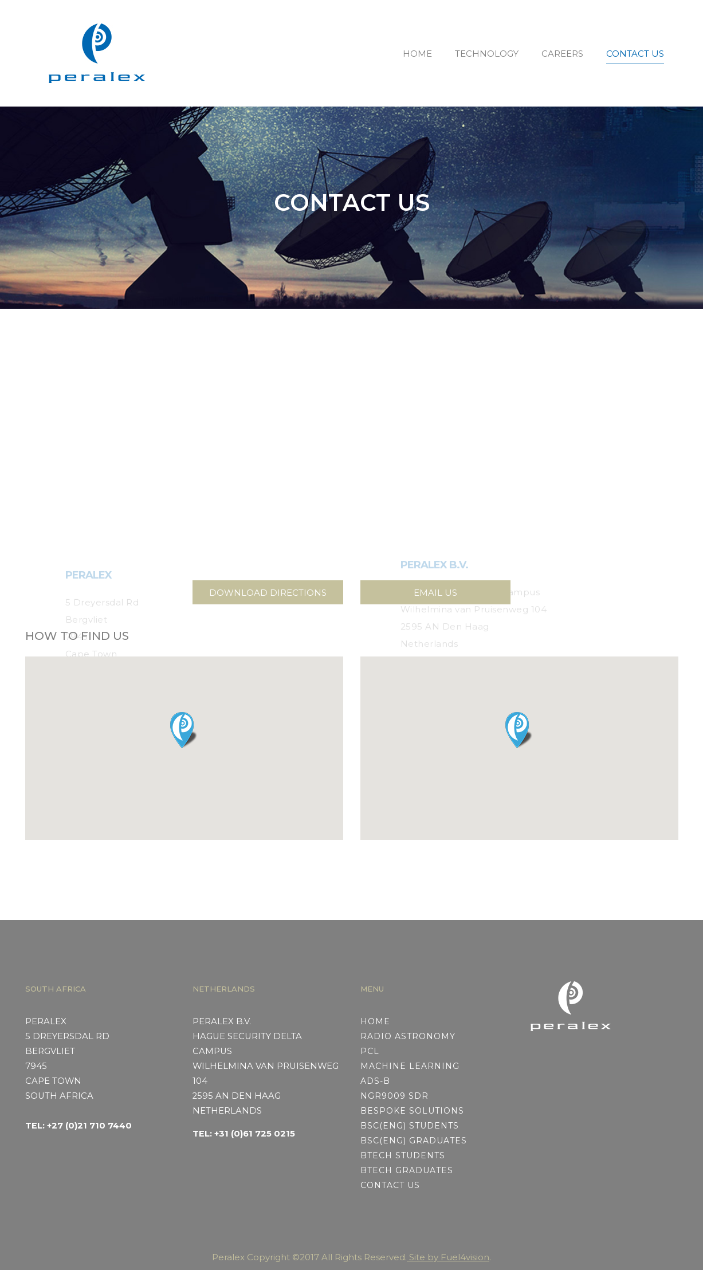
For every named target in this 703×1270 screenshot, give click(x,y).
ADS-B (375, 1081)
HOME (417, 53)
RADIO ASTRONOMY (407, 1036)
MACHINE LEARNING (409, 1066)
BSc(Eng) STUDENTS (409, 1125)
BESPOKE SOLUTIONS (412, 1111)
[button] (184, 730)
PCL (369, 1051)
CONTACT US (635, 53)
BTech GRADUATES (406, 1170)
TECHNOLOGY (487, 53)
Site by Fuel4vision (448, 1257)
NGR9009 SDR (394, 1096)
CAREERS (562, 53)
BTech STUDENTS (402, 1155)
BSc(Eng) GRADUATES (413, 1140)
